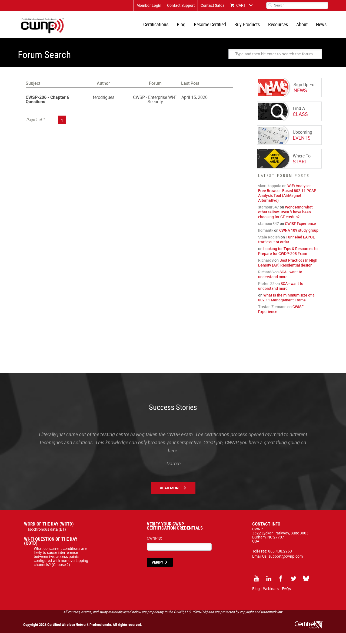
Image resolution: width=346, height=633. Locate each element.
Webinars (271, 588)
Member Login (149, 5)
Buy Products (247, 24)
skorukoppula (269, 185)
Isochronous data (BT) (47, 529)
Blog (181, 24)
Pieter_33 (266, 283)
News (321, 24)
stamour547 (268, 207)
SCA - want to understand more (280, 274)
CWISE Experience (300, 223)
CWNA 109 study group (298, 230)
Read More (170, 487)
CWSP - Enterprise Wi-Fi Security (155, 99)
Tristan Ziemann (272, 306)
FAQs (286, 588)
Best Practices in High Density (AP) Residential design (287, 263)
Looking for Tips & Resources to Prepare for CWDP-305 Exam (288, 251)
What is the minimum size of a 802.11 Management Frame (286, 297)
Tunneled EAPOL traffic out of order (286, 239)
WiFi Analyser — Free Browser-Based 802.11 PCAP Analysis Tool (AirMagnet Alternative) (287, 193)
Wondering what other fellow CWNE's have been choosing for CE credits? (285, 211)
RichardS (266, 260)
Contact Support (181, 5)
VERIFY (157, 562)
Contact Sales (212, 5)
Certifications (155, 24)
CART (241, 5)
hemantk (265, 230)
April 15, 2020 (194, 97)
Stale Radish (269, 237)
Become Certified (210, 24)
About (302, 24)
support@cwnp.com (285, 556)
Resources (278, 24)
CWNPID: (154, 538)
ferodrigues (103, 97)
